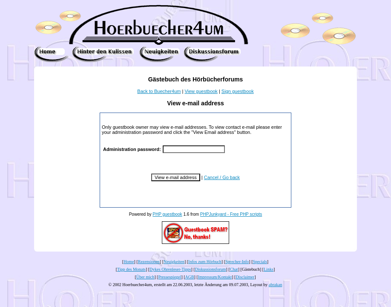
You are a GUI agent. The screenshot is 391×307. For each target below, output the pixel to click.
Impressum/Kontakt (215, 277)
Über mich (145, 277)
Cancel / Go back (222, 177)
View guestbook (200, 91)
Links (268, 269)
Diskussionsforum (210, 269)
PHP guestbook (167, 214)
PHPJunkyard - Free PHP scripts (231, 214)
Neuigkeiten (174, 261)
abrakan (275, 284)
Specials (260, 261)
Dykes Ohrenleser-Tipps (170, 269)
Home (129, 261)
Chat (234, 269)
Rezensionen (149, 261)
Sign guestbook (237, 91)
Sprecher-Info (237, 261)
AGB (189, 277)
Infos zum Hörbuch (204, 261)
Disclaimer (245, 277)
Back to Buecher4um (159, 91)
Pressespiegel (169, 277)
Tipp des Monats (131, 269)
